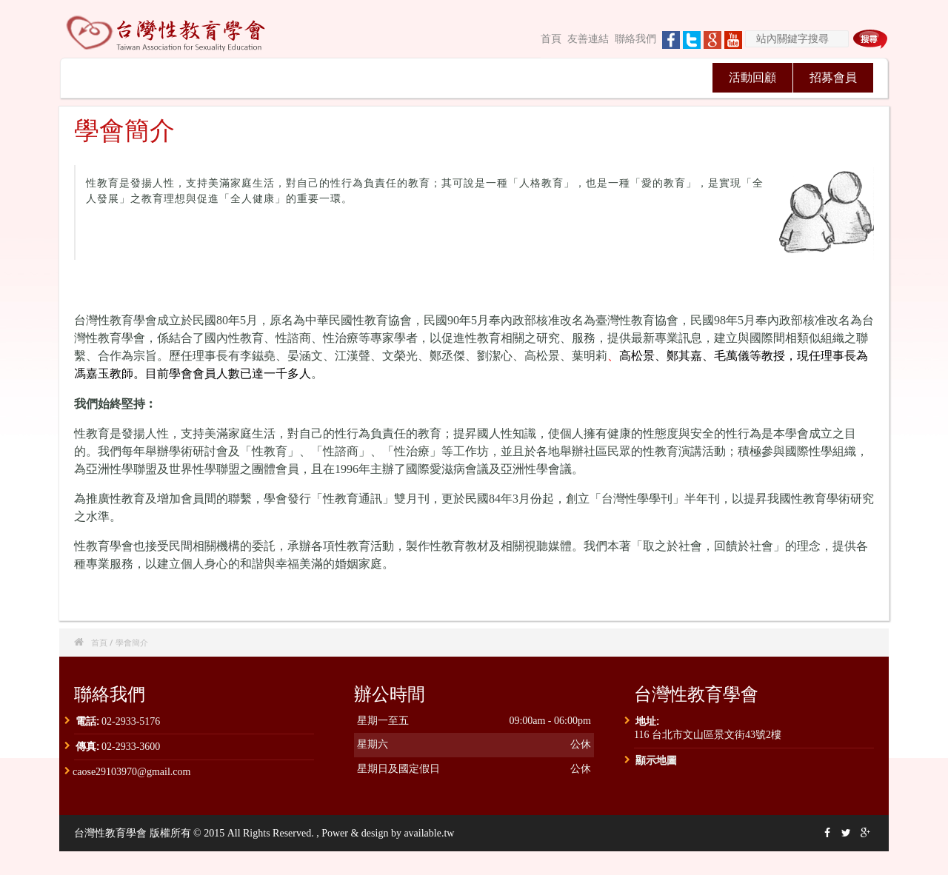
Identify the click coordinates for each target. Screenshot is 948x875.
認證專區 (590, 77)
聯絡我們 (635, 38)
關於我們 (105, 77)
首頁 (551, 38)
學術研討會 (348, 77)
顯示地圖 (656, 760)
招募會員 (833, 77)
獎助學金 (671, 77)
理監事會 (266, 77)
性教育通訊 (428, 77)
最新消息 (186, 77)
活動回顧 (752, 77)
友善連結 (588, 38)
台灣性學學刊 (509, 77)
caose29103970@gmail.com (131, 771)
